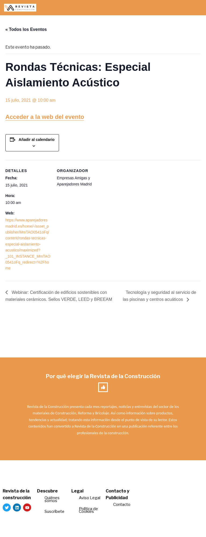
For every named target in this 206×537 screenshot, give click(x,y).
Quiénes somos (52, 500)
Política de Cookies (88, 511)
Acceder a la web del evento (44, 117)
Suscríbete (55, 512)
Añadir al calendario (37, 140)
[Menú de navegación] (195, 7)
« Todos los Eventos (26, 29)
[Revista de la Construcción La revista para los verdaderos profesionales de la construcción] (20, 8)
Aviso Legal (89, 498)
